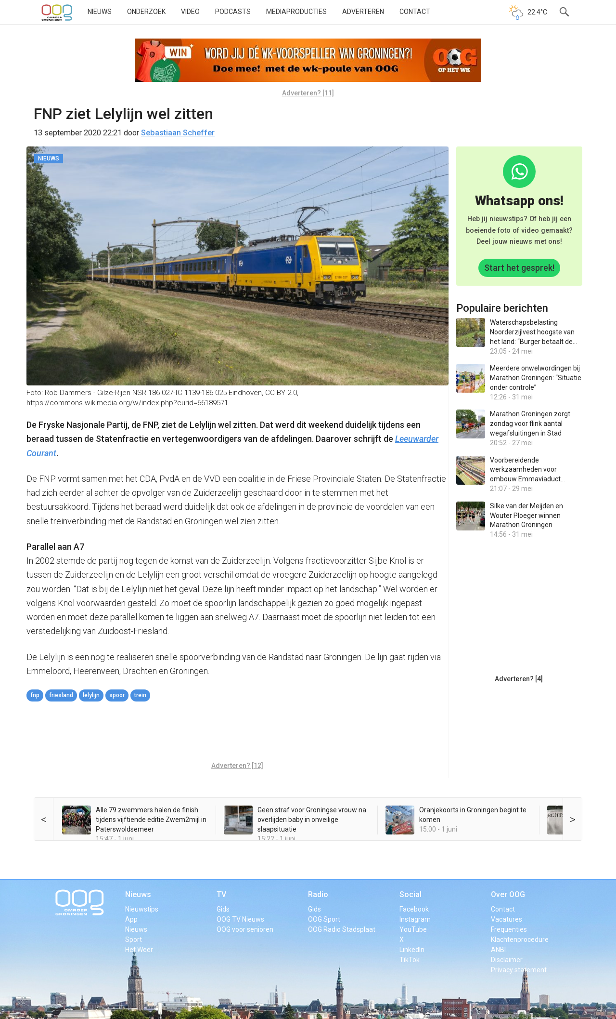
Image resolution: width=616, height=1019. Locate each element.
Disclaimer (507, 960)
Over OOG (508, 894)
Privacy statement (519, 970)
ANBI (498, 949)
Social (410, 894)
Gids (223, 909)
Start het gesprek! (519, 268)
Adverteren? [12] (237, 765)
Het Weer (139, 949)
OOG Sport (324, 919)
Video (190, 11)
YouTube (413, 929)
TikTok (409, 960)
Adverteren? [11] (308, 93)
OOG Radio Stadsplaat (341, 929)
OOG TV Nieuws (240, 919)
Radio (318, 894)
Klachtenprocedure (520, 939)
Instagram (415, 919)
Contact (414, 11)
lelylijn (91, 695)
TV (221, 894)
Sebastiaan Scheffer (178, 132)
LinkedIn (411, 949)
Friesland (61, 695)
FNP (34, 695)
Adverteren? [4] (519, 679)
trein (140, 695)
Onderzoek (146, 11)
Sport (133, 939)
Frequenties (509, 929)
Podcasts (233, 11)
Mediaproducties (296, 11)
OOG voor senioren (245, 929)
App (131, 919)
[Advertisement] (237, 732)
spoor (117, 695)
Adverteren (363, 11)
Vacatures (506, 919)
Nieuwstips (141, 909)
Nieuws (100, 11)
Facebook (414, 909)
